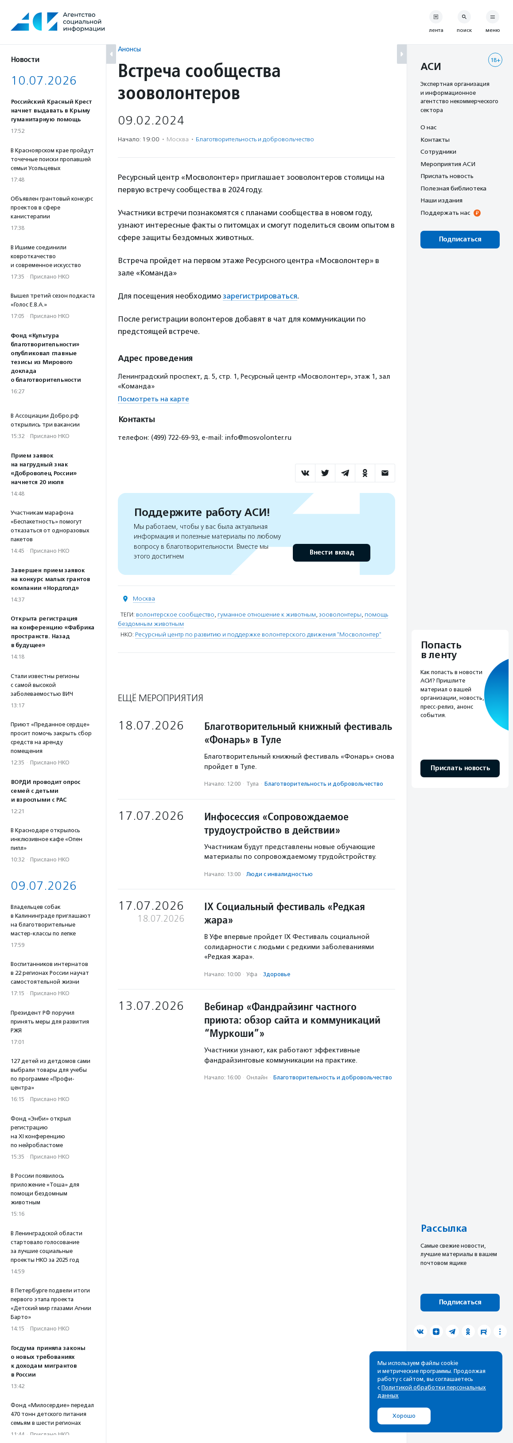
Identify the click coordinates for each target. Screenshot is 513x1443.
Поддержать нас (445, 212)
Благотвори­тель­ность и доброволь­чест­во (255, 139)
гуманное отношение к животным (267, 614)
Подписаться (460, 239)
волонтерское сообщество (175, 614)
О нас (428, 127)
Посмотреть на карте (153, 399)
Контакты (435, 139)
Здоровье (276, 974)
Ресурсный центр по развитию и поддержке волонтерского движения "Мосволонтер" (258, 634)
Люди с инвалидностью (279, 874)
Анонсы (129, 49)
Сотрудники (438, 151)
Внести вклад (331, 552)
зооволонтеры (340, 614)
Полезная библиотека (453, 188)
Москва (144, 598)
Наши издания (441, 200)
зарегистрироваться (260, 295)
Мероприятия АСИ (447, 163)
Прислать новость (447, 175)
